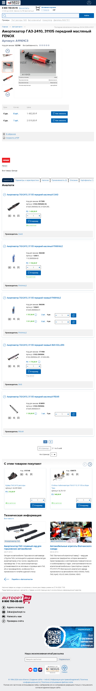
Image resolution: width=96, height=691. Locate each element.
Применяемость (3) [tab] (59, 180)
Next (7, 94)
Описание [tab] (74, 180)
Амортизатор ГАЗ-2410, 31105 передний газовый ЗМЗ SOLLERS (33, 345)
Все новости (9, 518)
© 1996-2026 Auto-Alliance (18, 679)
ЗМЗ (20, 384)
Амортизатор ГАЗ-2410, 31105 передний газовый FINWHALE (32, 297)
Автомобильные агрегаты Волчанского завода (70, 547)
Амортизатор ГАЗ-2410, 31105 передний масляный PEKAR (31, 396)
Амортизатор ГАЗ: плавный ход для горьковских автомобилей (22, 547)
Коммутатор (47, 20)
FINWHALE (22, 285)
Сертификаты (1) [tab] (87, 180)
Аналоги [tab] (7, 180)
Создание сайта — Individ (39, 679)
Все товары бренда (9, 170)
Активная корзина (48, 7)
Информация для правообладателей (64, 679)
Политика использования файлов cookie (57, 682)
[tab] (8, 180)
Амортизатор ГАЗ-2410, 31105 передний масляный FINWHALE (33, 246)
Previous (7, 51)
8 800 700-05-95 (12, 601)
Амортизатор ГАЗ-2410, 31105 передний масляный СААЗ (30, 194)
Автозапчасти (17, 27)
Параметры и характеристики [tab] (27, 180)
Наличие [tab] (45, 180)
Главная (5, 27)
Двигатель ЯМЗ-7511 (61, 20)
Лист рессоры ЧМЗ (19, 20)
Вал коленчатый (34, 20)
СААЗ (20, 234)
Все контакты (24, 8)
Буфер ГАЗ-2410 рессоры (15, 485)
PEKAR (21, 431)
